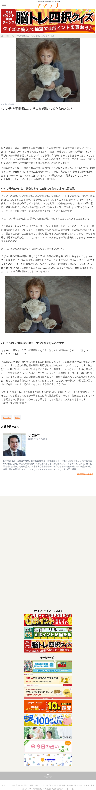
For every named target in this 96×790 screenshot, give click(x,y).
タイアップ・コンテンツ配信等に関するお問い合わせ (62, 785)
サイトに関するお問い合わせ (28, 785)
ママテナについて (9, 785)
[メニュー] (4, 4)
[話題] (17, 417)
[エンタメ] (6, 417)
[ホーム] (2, 36)
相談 (8, 36)
